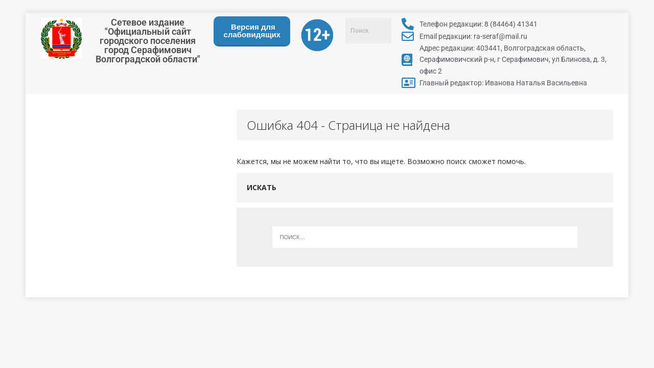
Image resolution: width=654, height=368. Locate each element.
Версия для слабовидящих (252, 30)
